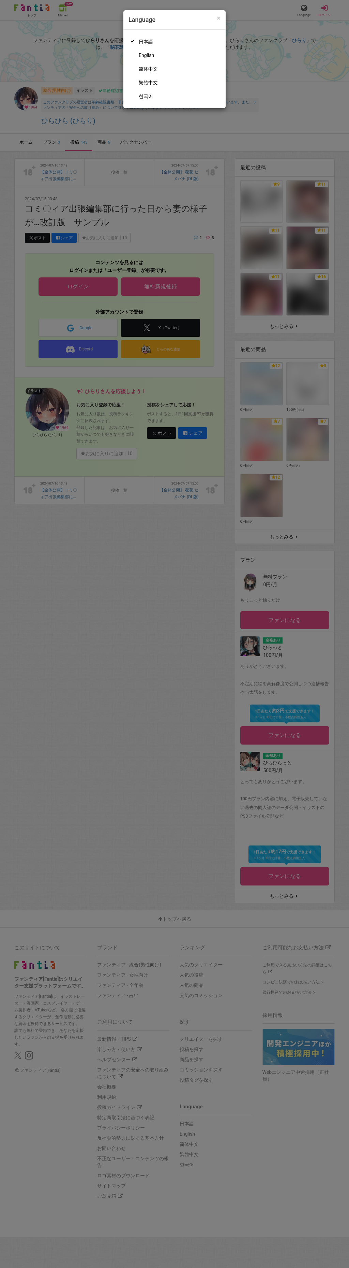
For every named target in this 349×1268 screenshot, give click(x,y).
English (146, 55)
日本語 (146, 41)
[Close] (219, 18)
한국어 (146, 96)
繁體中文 (148, 82)
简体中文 (148, 69)
